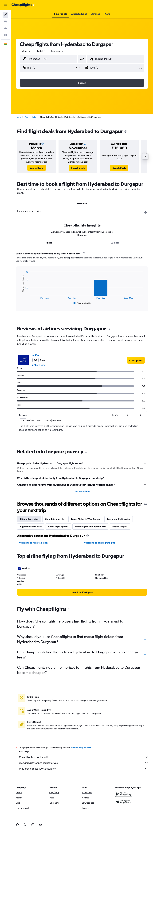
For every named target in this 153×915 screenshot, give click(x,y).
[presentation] (125, 131)
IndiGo (35, 355)
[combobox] (57, 51)
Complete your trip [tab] (54, 519)
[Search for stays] (5, 21)
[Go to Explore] (5, 35)
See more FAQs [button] (82, 491)
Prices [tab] (49, 242)
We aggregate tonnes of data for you (83, 763)
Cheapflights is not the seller (83, 757)
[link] (36, 168)
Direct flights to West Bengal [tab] (85, 519)
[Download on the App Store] (123, 801)
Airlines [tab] (115, 242)
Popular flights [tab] (119, 526)
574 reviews (38, 365)
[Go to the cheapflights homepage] (23, 5)
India (34, 117)
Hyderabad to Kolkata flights (33, 542)
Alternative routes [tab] (29, 519)
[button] (5, 5)
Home (18, 117)
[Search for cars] (5, 28)
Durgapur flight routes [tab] (118, 519)
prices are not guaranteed (81, 748)
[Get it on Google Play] (123, 794)
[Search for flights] (5, 15)
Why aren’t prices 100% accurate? (83, 769)
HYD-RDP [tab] (82, 203)
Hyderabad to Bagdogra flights (99, 542)
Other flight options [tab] (58, 526)
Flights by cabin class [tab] (31, 526)
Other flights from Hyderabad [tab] (90, 526)
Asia (26, 117)
